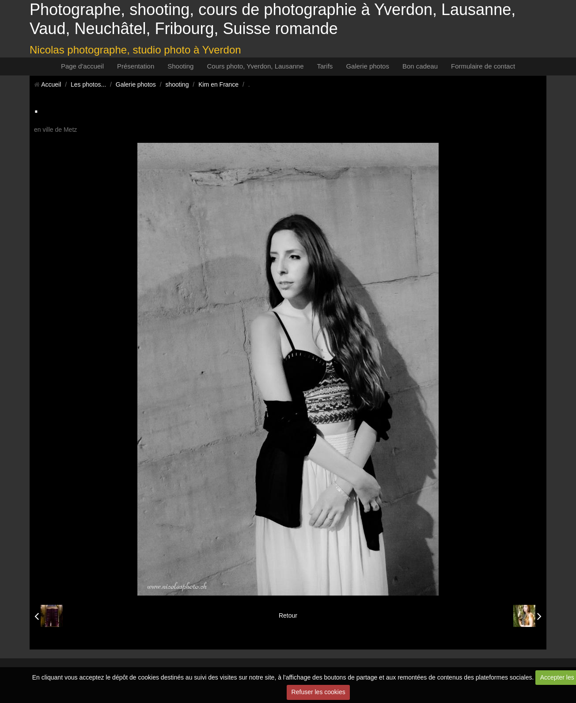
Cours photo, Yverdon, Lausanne (255, 66)
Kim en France (218, 84)
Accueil (51, 84)
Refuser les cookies (318, 691)
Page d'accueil (82, 66)
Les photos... (88, 84)
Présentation (135, 66)
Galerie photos (367, 66)
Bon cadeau (420, 66)
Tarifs (325, 66)
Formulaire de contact (483, 66)
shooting (177, 84)
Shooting (180, 66)
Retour (288, 615)
